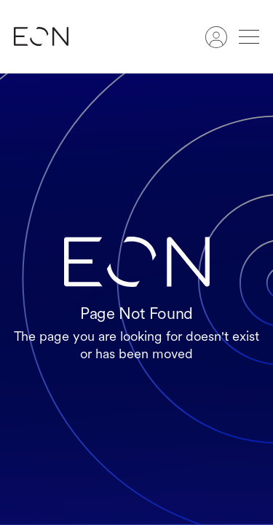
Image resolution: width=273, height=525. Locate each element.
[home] (48, 36)
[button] (249, 36)
